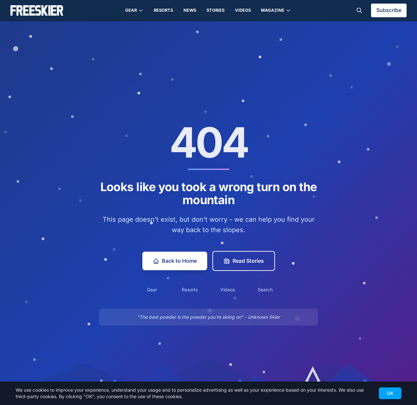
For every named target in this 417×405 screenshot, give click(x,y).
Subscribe (388, 10)
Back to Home (175, 261)
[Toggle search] (359, 10)
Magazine (276, 10)
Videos (243, 10)
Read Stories (243, 261)
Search (265, 289)
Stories (215, 10)
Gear (134, 10)
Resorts (163, 10)
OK (390, 393)
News (189, 10)
